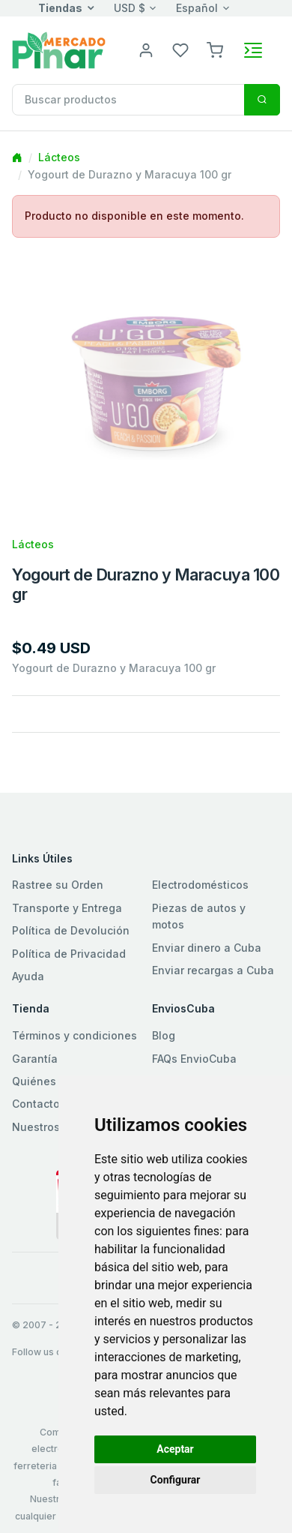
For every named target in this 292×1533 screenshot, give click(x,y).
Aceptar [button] (175, 1449)
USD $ (129, 8)
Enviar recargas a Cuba (213, 970)
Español (197, 8)
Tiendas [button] (60, 8)
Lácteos (59, 157)
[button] (215, 49)
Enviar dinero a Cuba (206, 947)
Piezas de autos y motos (199, 916)
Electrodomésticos (200, 884)
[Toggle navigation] (253, 50)
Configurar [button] (175, 1480)
